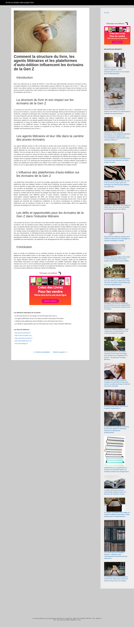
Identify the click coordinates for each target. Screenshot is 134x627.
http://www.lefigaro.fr (21, 343)
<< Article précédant (41, 352)
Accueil (106, 12)
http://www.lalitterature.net (23, 341)
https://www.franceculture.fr (23, 338)
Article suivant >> (60, 352)
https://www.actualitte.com (23, 335)
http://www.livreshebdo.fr (23, 333)
